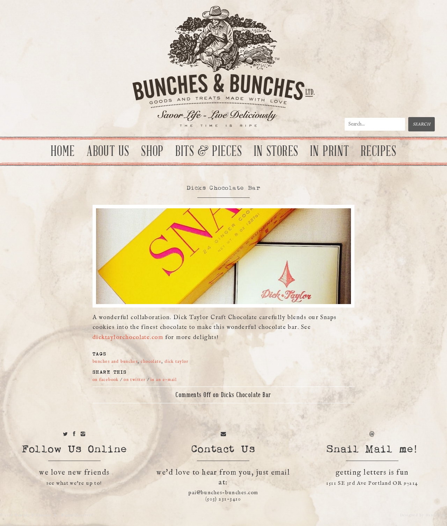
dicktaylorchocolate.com (128, 337)
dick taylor (176, 361)
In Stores (276, 151)
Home (63, 151)
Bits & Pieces (208, 151)
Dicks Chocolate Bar (223, 188)
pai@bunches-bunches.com (223, 492)
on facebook (106, 379)
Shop (152, 151)
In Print (329, 151)
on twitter (134, 379)
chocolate (151, 361)
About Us (108, 151)
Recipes (378, 151)
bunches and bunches (115, 361)
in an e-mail (164, 379)
